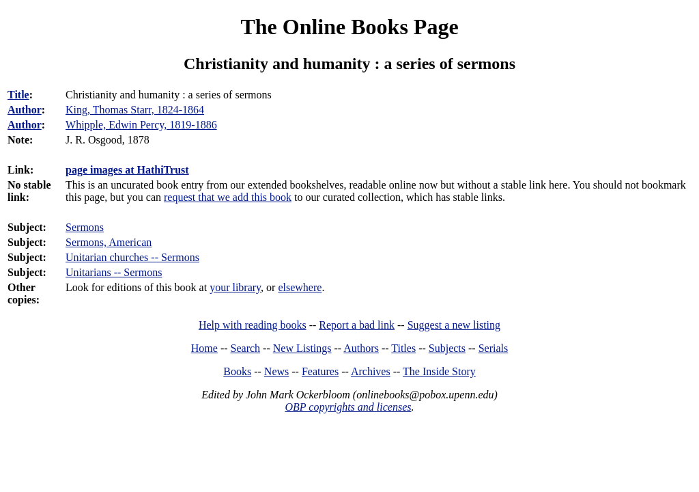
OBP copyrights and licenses (348, 407)
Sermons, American (109, 242)
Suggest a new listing (454, 325)
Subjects (447, 348)
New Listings (302, 348)
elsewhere (300, 287)
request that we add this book (227, 197)
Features (320, 371)
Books (237, 371)
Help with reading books (252, 325)
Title (18, 94)
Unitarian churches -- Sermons (132, 257)
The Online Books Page (349, 26)
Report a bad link (357, 325)
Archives (370, 371)
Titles (403, 348)
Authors (361, 348)
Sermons (85, 227)
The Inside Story (439, 371)
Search (246, 348)
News (276, 371)
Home (204, 348)
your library (235, 287)
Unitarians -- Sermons (114, 272)
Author (25, 109)
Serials (494, 348)
